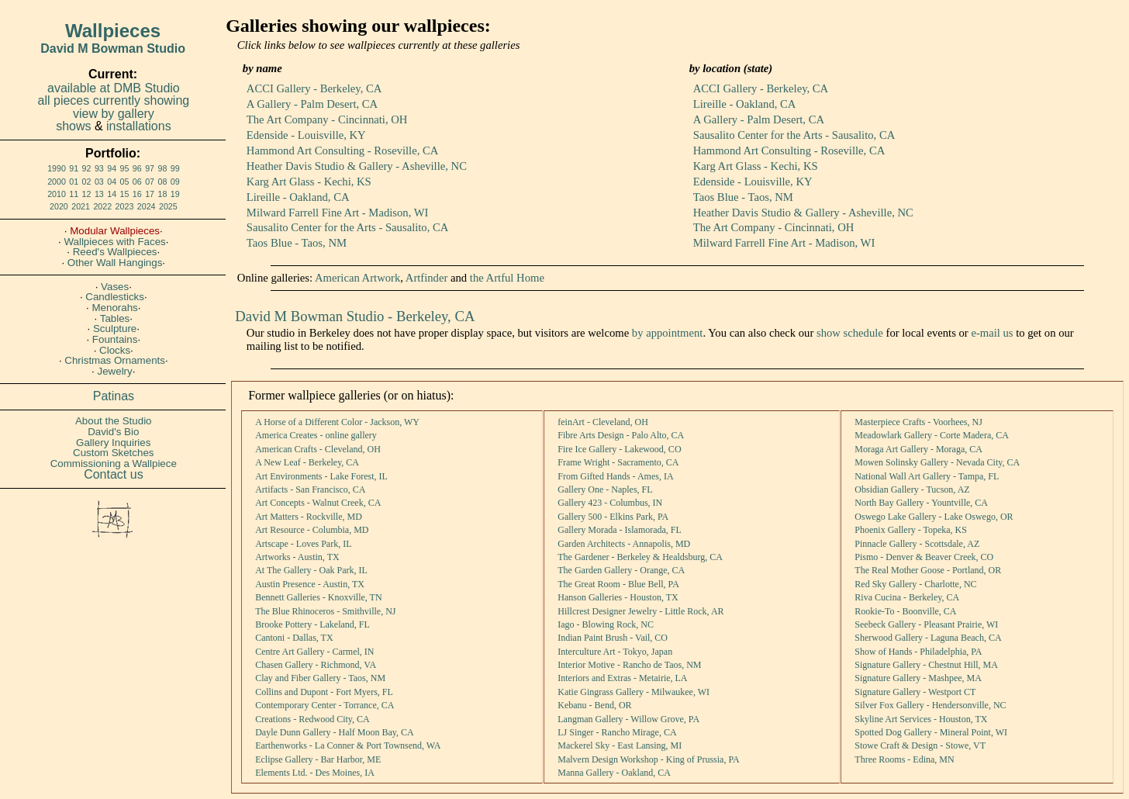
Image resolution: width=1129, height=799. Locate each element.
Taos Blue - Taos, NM (297, 243)
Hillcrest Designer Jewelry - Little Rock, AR (640, 611)
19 (175, 194)
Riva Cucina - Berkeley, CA (907, 597)
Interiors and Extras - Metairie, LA (622, 678)
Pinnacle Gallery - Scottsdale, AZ (917, 543)
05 (124, 181)
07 (149, 181)
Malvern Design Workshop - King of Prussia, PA (648, 759)
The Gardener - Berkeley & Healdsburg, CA (640, 557)
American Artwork (357, 278)
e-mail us (992, 333)
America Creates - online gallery (316, 435)
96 (137, 168)
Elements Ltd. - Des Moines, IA (315, 772)
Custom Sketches (113, 452)
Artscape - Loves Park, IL (303, 543)
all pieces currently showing (114, 100)
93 (99, 168)
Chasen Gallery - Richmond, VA (315, 664)
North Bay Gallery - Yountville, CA (921, 502)
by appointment (667, 333)
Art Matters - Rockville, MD (308, 516)
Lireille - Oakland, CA (298, 197)
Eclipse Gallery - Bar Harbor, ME (318, 759)
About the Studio (113, 421)
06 (137, 181)
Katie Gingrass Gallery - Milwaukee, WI (634, 692)
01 (73, 181)
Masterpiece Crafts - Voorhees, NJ (918, 422)
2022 (102, 206)
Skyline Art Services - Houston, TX (921, 719)
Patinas (113, 396)
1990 (56, 168)
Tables (115, 318)
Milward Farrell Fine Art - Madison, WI (338, 212)
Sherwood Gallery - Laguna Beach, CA (928, 637)
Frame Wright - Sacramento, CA (618, 462)
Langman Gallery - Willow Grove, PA (628, 719)
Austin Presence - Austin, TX (309, 584)
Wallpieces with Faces (114, 241)
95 (124, 168)
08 (162, 181)
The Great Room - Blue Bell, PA (618, 584)
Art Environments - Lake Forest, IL (321, 476)
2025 (168, 206)
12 (86, 194)
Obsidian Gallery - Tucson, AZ (912, 489)
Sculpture (114, 328)
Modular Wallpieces (115, 231)
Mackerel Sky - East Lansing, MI (620, 745)
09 (175, 181)
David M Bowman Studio (112, 48)
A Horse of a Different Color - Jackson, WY (337, 422)
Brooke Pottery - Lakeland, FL (312, 624)
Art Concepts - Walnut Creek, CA (318, 502)
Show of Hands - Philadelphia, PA (918, 651)
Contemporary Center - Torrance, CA (324, 705)
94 (111, 168)
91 (73, 168)
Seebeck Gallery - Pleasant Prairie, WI (926, 624)
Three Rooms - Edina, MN (904, 759)
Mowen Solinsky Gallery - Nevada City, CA (937, 462)
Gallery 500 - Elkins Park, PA (613, 516)
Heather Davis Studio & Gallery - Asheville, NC (357, 166)
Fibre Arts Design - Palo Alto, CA (621, 435)
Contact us (113, 474)
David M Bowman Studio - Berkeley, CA (355, 316)
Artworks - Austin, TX (297, 557)
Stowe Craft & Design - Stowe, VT (920, 745)
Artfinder (427, 278)
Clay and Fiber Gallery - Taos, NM (320, 678)
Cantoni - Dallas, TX (294, 637)
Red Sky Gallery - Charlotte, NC (915, 584)
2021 (80, 206)
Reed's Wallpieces (115, 252)
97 (149, 168)
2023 (125, 206)
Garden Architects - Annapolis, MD (624, 543)
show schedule (850, 333)
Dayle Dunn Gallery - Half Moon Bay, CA (334, 732)
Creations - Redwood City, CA (312, 719)
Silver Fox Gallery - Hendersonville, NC (930, 705)
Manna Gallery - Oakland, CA (614, 772)
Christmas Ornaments (114, 360)
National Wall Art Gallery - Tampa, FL (927, 476)
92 (86, 168)
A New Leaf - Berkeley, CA (307, 462)
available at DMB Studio (113, 88)
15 (124, 194)
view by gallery (113, 113)
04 (111, 181)
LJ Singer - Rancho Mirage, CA (617, 732)
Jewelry (115, 371)
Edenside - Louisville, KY (306, 135)
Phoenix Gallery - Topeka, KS (911, 529)
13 (99, 194)
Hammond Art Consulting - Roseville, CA (343, 150)
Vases (115, 286)
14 (111, 194)
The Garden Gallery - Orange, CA (621, 570)
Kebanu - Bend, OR (594, 705)
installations (138, 126)
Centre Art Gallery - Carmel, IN (314, 651)
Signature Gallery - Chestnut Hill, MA (926, 664)
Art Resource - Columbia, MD (311, 529)
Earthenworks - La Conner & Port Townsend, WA (347, 745)
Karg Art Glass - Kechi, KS (309, 181)
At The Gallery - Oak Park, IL (311, 570)
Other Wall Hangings (114, 262)
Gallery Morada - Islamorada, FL (620, 529)
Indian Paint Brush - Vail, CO (613, 637)
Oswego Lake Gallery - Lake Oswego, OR (934, 516)
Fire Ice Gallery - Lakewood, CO (619, 449)
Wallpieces (113, 30)
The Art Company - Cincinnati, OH (327, 119)
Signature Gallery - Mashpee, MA (918, 678)
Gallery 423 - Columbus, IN (610, 502)
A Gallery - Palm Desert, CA (312, 104)
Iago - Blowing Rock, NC (606, 624)
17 (149, 194)
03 (99, 181)
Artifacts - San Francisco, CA (310, 489)
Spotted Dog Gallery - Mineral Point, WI (931, 732)
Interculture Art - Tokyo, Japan (615, 651)
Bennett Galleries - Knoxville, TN (318, 597)
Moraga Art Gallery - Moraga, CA (918, 449)
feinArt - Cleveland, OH (603, 422)
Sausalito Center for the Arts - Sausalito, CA (348, 227)
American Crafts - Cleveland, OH (318, 449)
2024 (146, 206)
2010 (56, 194)
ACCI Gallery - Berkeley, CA (314, 88)
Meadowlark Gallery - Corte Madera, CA (932, 435)
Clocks (114, 350)
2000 (56, 181)
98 (162, 168)
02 (86, 181)
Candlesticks (114, 297)
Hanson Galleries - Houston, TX (618, 597)
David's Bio (113, 432)
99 (175, 168)
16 (137, 194)
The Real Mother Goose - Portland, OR (928, 570)
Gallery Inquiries (113, 442)
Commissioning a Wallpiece (113, 463)
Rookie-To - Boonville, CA (905, 611)
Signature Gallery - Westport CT (915, 692)
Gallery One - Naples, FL (605, 489)
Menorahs (114, 307)
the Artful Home (507, 278)
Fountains (115, 339)
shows (73, 126)
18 (162, 194)
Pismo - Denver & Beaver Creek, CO (924, 557)
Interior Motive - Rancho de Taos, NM (629, 664)
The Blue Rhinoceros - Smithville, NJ (325, 611)
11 (73, 194)
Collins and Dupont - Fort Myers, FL (324, 692)
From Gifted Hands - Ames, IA (615, 476)
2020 (59, 206)
